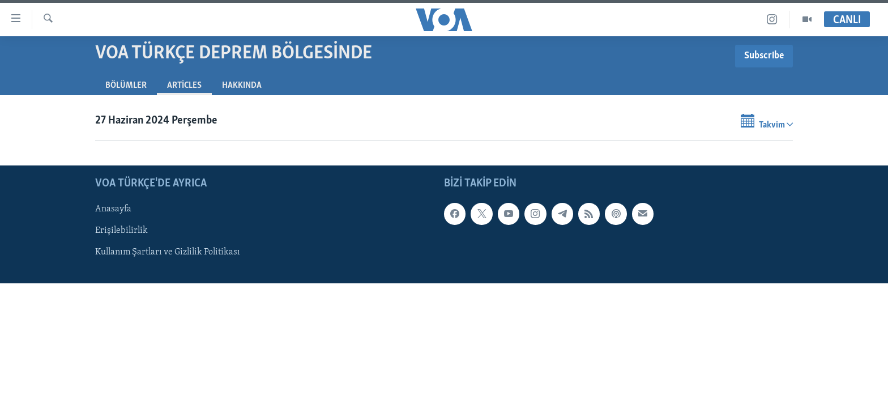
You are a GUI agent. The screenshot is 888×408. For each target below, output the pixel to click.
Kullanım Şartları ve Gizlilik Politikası (167, 252)
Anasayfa (113, 209)
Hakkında (242, 85)
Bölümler (126, 85)
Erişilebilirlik (121, 230)
